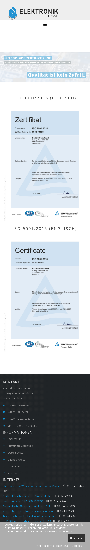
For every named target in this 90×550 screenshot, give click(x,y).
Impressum (14, 439)
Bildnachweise (16, 459)
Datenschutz (15, 452)
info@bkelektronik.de (21, 419)
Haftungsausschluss (20, 445)
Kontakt (12, 473)
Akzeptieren (76, 538)
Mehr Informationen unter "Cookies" (59, 545)
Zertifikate (14, 466)
